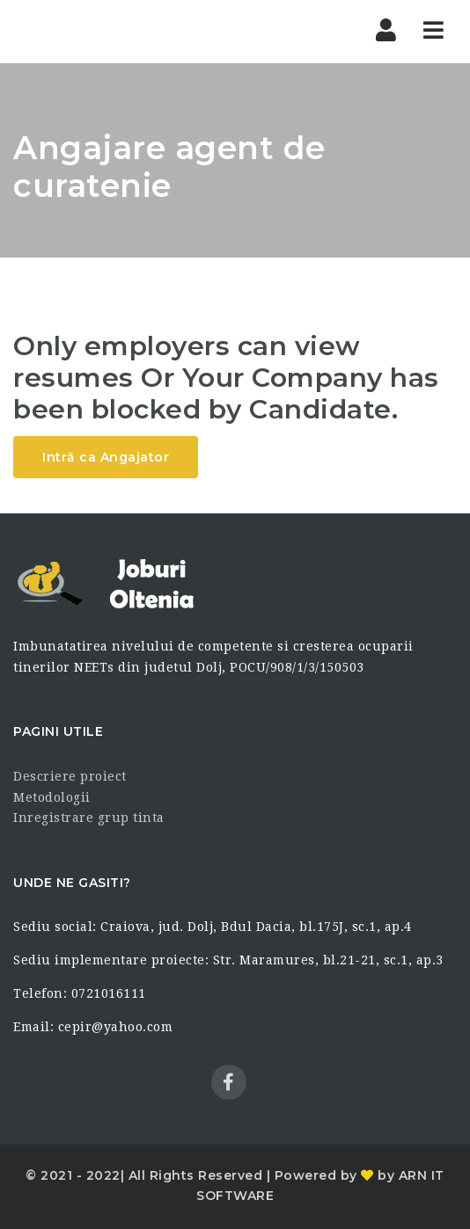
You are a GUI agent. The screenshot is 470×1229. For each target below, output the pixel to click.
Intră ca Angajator (105, 457)
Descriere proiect (70, 776)
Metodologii (52, 797)
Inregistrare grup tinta (89, 818)
